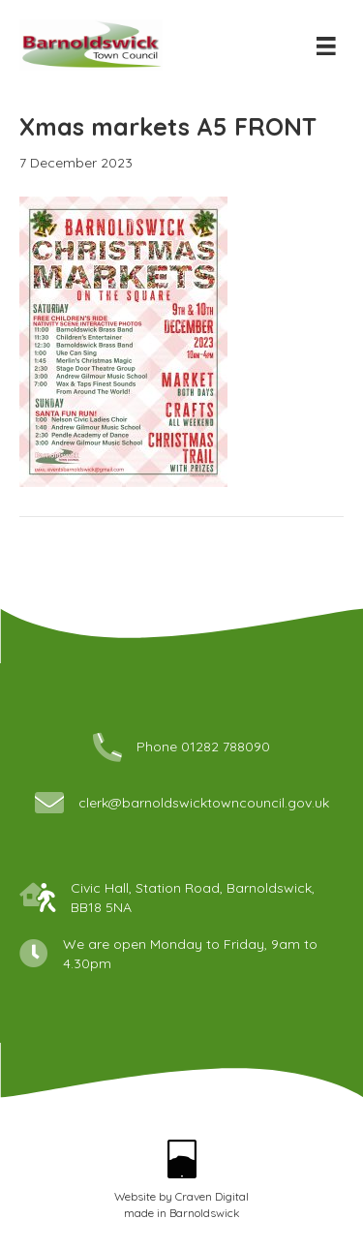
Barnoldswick (204, 1212)
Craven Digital (212, 1196)
